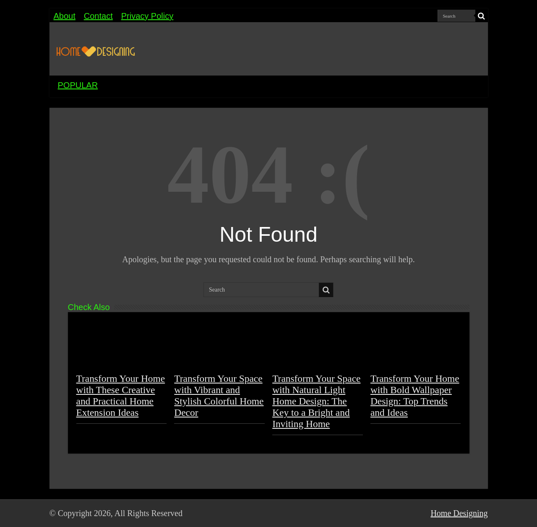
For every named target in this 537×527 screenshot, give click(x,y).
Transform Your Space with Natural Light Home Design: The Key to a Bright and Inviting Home (316, 401)
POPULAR (78, 85)
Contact (98, 16)
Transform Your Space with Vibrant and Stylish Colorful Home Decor (218, 395)
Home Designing (458, 513)
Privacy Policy (147, 16)
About (65, 16)
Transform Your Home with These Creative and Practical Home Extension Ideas (120, 395)
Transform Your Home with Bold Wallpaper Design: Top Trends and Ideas (414, 395)
